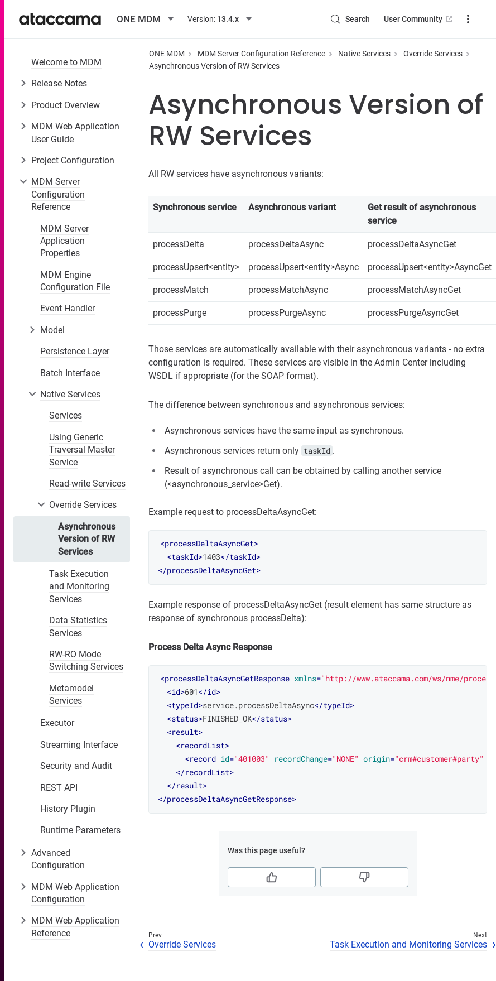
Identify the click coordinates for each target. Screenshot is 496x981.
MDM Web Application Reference (75, 926)
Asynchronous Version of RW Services (86, 539)
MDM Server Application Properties (64, 241)
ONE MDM (167, 53)
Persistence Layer (74, 351)
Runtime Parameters (80, 830)
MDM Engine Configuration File (75, 281)
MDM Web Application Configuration (75, 893)
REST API (59, 787)
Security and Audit (76, 766)
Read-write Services (87, 483)
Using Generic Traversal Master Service (82, 450)
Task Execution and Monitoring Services (79, 586)
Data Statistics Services (78, 626)
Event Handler (67, 308)
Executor (57, 723)
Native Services (70, 394)
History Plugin (67, 809)
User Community (419, 19)
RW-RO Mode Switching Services (86, 660)
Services (65, 415)
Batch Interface (70, 373)
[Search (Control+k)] (349, 19)
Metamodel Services (71, 694)
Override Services (83, 504)
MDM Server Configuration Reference (58, 194)
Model (52, 330)
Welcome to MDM (66, 62)
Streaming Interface (79, 744)
